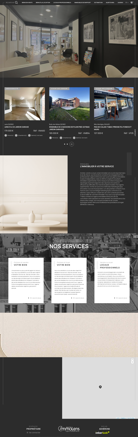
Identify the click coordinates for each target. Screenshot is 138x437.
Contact (135, 132)
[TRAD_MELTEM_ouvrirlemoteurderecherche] (12, 2)
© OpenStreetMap (130, 420)
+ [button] (132, 361)
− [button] (132, 364)
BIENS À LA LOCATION (43, 2)
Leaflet (117, 420)
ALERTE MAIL (110, 2)
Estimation (98, 2)
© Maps (123, 420)
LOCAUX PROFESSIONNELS (62, 2)
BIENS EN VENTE (27, 2)
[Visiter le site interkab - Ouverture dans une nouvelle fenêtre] (102, 434)
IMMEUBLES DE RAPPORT (82, 2)
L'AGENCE (121, 2)
